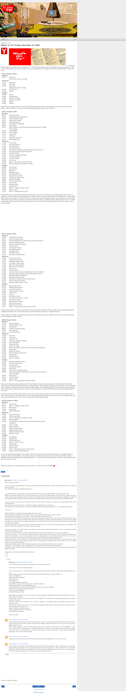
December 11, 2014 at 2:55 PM (19, 480)
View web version (38, 689)
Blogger (42, 692)
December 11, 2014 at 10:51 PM (24, 562)
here (28, 68)
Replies (8, 559)
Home (38, 686)
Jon (10, 619)
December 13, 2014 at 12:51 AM (19, 643)
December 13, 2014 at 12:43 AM (19, 619)
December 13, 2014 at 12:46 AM (19, 636)
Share (3, 471)
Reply (6, 556)
